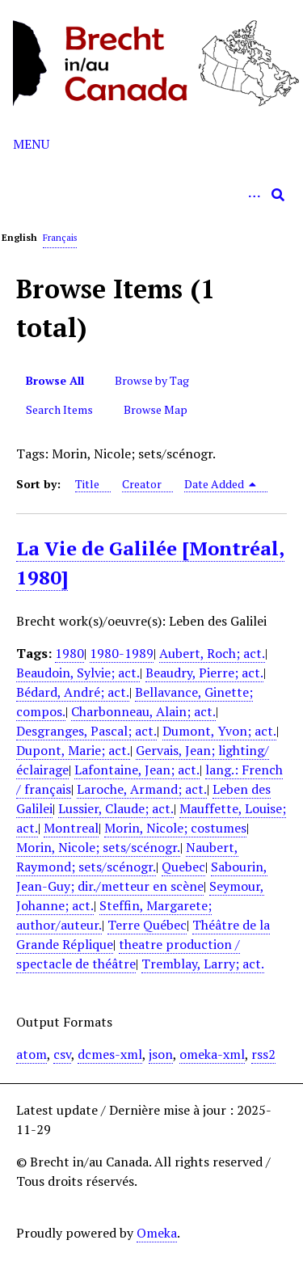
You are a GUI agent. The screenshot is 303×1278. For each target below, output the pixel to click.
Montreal (71, 828)
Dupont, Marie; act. (73, 750)
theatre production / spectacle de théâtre (128, 953)
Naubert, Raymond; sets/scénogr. (127, 856)
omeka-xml (212, 1054)
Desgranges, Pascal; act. (86, 731)
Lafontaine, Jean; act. (137, 769)
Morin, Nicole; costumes (175, 828)
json (161, 1054)
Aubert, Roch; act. (212, 653)
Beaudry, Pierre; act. (204, 672)
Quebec (183, 866)
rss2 (263, 1054)
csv (62, 1054)
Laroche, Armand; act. (142, 789)
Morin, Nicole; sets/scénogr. (98, 847)
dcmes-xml (110, 1054)
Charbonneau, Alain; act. (143, 711)
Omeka (157, 1233)
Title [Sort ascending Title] (87, 483)
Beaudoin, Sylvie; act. (78, 672)
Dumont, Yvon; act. (219, 731)
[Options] (254, 195)
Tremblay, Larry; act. (202, 963)
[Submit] (278, 195)
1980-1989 (122, 653)
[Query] (151, 195)
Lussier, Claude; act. (116, 808)
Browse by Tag (152, 380)
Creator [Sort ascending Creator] (142, 483)
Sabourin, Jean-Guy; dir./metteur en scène (141, 876)
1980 (69, 653)
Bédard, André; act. (72, 692)
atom (31, 1054)
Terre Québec (147, 925)
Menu (31, 144)
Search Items (59, 409)
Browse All (55, 380)
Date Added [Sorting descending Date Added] (220, 483)
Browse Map (155, 409)
